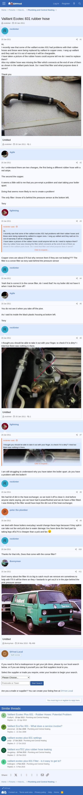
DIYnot (6, 788)
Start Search (37, 683)
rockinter (7, 23)
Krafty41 (10, 717)
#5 (81, 304)
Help (50, 792)
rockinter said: (9, 227)
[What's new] (74, 3)
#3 (81, 221)
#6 (81, 338)
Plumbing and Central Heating (37, 717)
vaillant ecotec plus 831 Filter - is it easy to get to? (34, 761)
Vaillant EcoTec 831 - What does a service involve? (34, 726)
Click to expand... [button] (42, 250)
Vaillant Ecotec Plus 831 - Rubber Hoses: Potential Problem (39, 714)
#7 (81, 435)
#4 (81, 278)
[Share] (77, 39)
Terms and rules (26, 792)
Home (56, 792)
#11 (80, 572)
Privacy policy (40, 792)
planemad (11, 729)
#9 (81, 521)
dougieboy (11, 752)
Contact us (13, 792)
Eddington (11, 764)
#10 (80, 549)
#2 (81, 163)
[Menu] (4, 3)
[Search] (79, 3)
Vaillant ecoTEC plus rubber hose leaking (29, 749)
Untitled (6, 140)
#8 (81, 492)
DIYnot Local (67, 691)
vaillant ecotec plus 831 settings (24, 737)
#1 (81, 39)
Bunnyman (9, 643)
